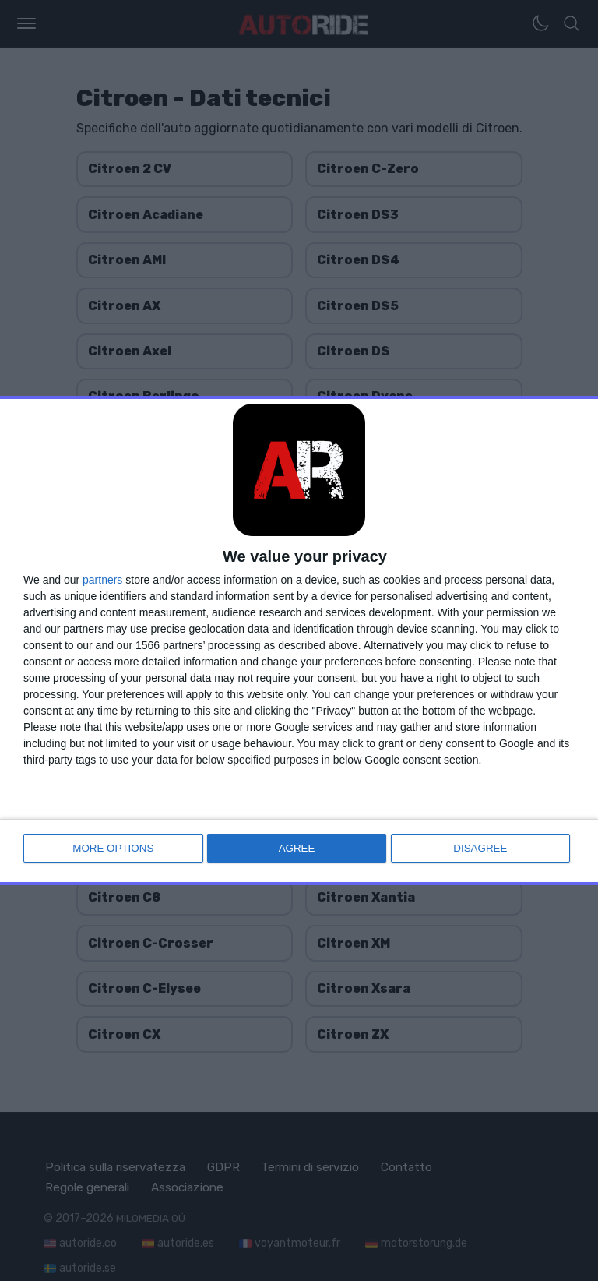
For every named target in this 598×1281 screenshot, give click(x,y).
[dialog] (299, 640)
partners (102, 581)
